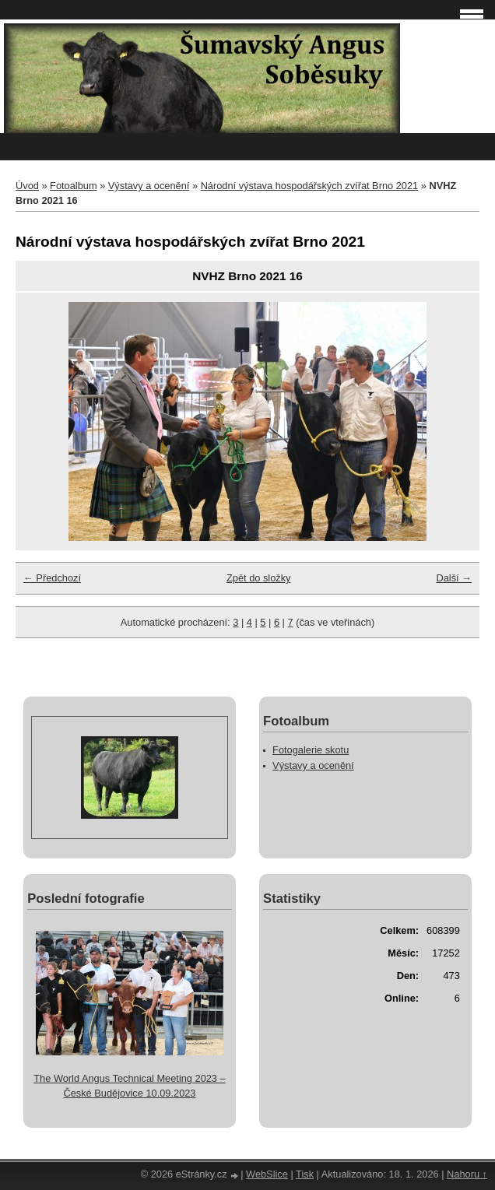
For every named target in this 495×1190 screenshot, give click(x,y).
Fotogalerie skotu (310, 750)
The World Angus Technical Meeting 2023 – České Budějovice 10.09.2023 (129, 1085)
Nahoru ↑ (467, 1174)
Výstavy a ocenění (149, 185)
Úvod (27, 185)
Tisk (305, 1174)
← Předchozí (52, 578)
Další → (454, 578)
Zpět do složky (258, 578)
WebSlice (267, 1174)
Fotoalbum (73, 185)
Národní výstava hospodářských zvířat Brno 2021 (310, 185)
